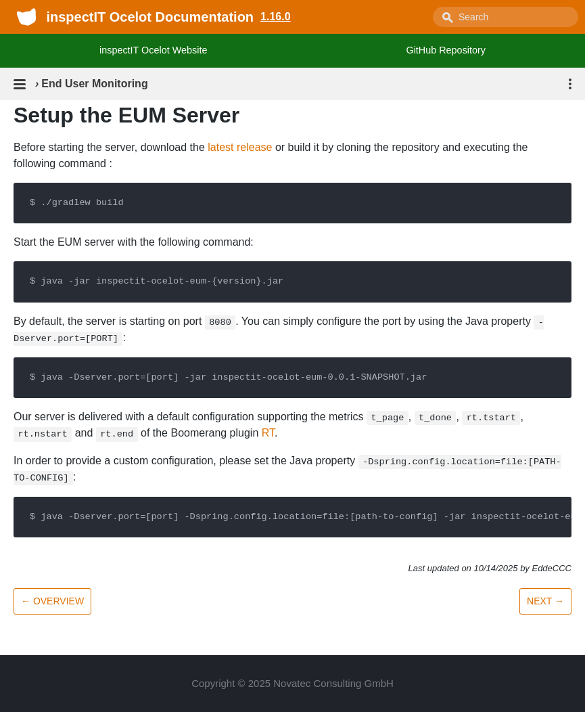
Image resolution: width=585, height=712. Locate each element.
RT (268, 433)
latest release (240, 147)
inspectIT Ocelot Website (153, 50)
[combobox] (505, 17)
